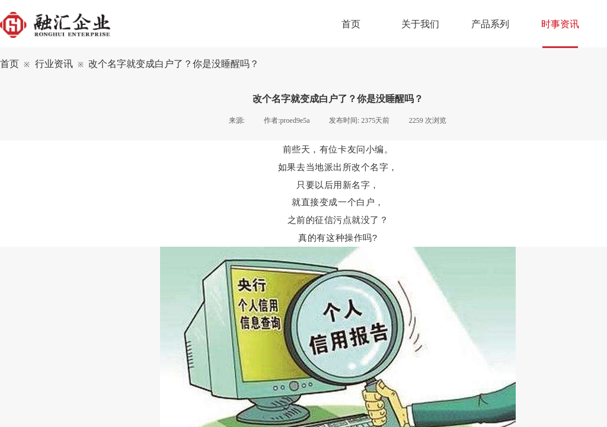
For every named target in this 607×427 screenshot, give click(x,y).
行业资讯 (54, 64)
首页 (9, 64)
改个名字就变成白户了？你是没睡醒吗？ (173, 64)
